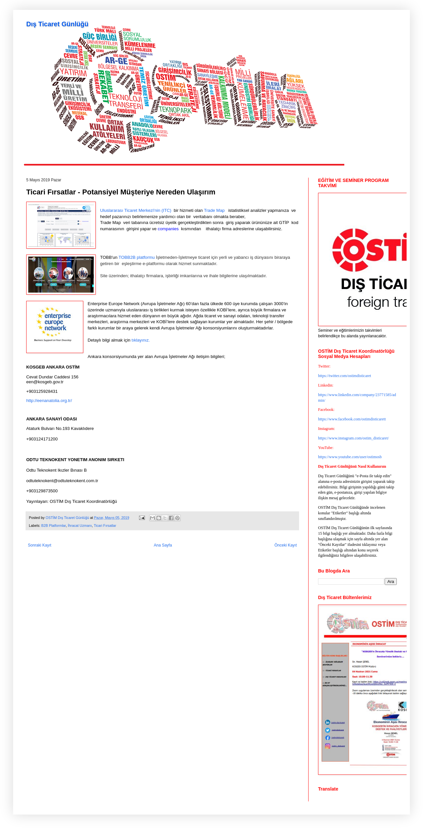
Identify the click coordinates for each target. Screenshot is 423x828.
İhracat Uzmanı (80, 525)
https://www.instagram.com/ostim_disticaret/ (353, 438)
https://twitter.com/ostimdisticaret (344, 375)
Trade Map (215, 210)
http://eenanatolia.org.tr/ (49, 400)
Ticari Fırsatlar (105, 525)
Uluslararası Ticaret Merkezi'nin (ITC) (135, 210)
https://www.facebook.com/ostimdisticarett (352, 419)
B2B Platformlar (53, 525)
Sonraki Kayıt (39, 545)
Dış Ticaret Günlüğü (57, 24)
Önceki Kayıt (285, 545)
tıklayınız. (140, 340)
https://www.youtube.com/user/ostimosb (350, 457)
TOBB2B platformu (136, 257)
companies (169, 228)
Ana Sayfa (163, 545)
